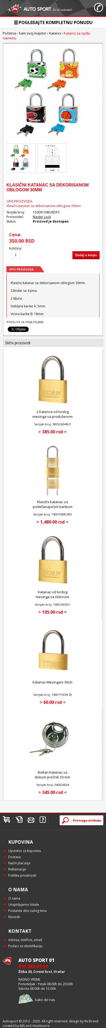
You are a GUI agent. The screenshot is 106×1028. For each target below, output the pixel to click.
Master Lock (42, 217)
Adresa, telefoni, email (25, 940)
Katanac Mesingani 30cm (52, 682)
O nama (14, 898)
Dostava (14, 857)
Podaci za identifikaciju (25, 946)
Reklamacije (17, 869)
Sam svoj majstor (32, 33)
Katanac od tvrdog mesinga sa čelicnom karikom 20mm (52, 597)
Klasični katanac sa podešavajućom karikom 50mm (52, 506)
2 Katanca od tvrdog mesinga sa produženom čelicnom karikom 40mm (52, 416)
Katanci (55, 33)
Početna (9, 33)
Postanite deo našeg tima (27, 910)
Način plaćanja (19, 863)
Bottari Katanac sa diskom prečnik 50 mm (52, 774)
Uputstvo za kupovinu (24, 851)
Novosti (14, 917)
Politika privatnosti (22, 875)
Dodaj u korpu (86, 255)
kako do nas (45, 999)
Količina (15, 248)
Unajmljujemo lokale (23, 904)
